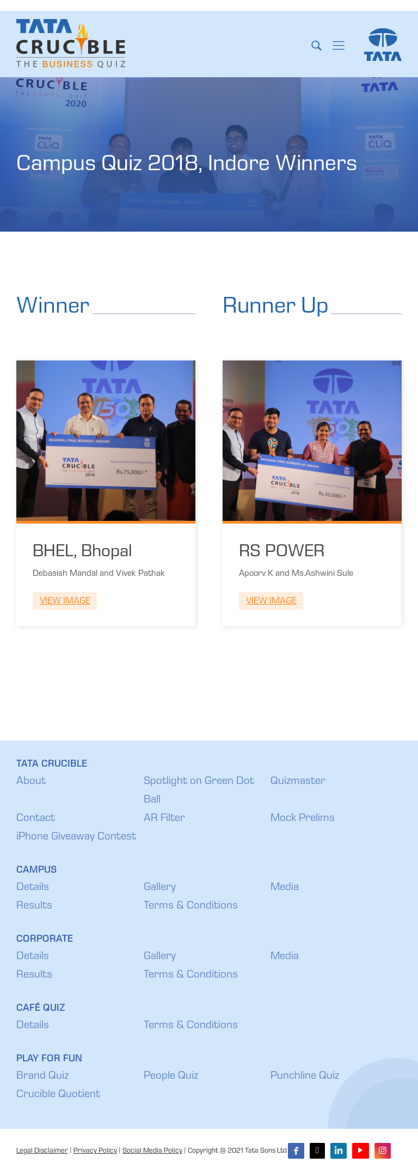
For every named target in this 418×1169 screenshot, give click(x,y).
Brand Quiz (42, 1076)
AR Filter (164, 818)
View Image (65, 601)
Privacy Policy (95, 1151)
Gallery (160, 887)
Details (32, 887)
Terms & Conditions (191, 906)
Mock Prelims (303, 818)
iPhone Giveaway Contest (76, 837)
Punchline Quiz (305, 1076)
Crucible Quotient (58, 1095)
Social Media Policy (152, 1151)
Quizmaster (298, 781)
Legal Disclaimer (42, 1151)
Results (34, 906)
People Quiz (171, 1076)
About (31, 781)
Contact (35, 818)
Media (285, 887)
